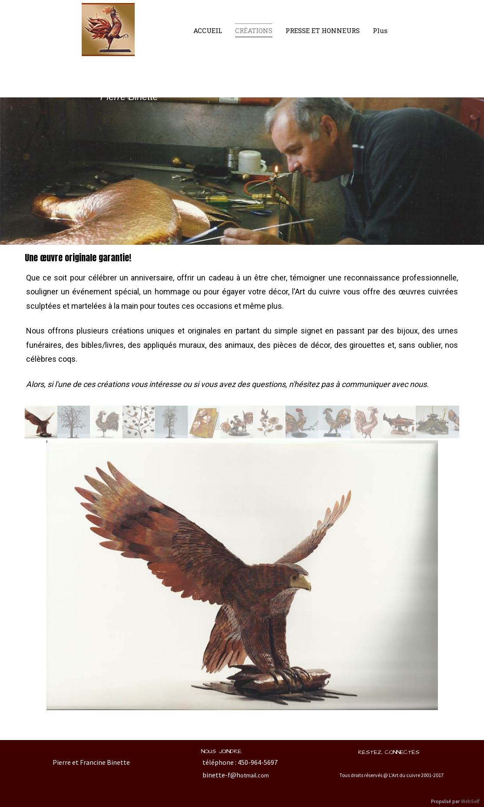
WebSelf (470, 801)
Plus (380, 30)
